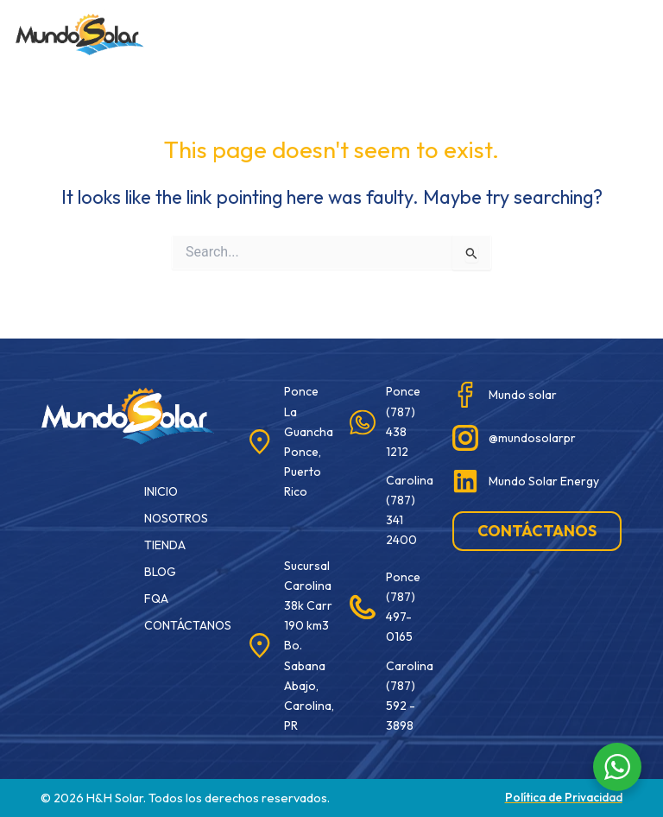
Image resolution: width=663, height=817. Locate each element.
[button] (404, 31)
